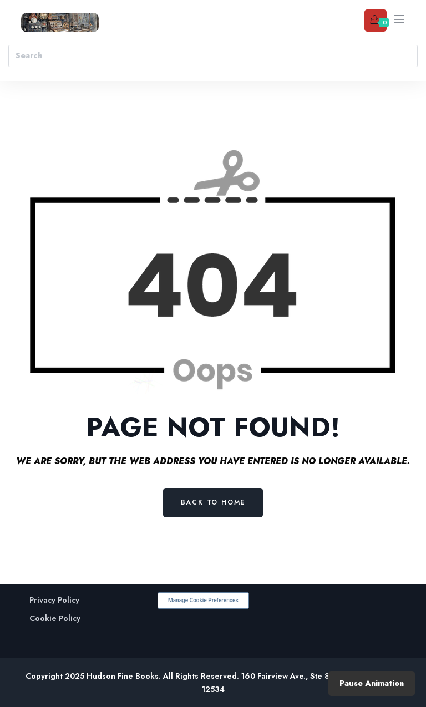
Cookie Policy (54, 618)
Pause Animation (371, 683)
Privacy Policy (54, 600)
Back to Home (213, 502)
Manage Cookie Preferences (203, 600)
